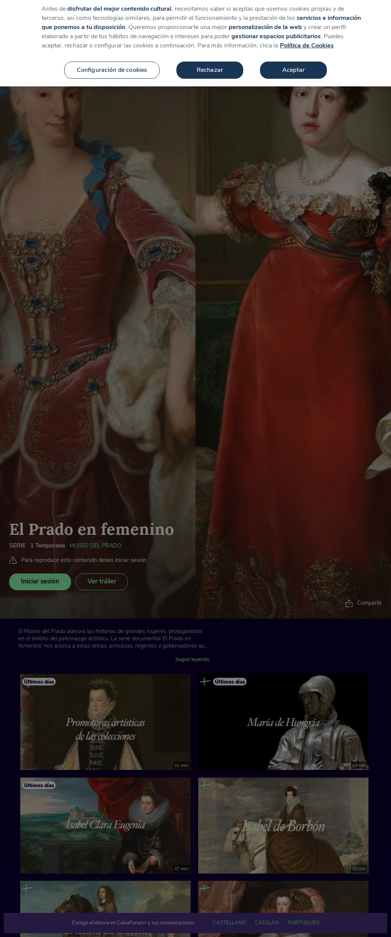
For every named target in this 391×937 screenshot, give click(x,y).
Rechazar (210, 64)
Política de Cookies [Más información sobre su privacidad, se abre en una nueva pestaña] (307, 40)
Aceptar (293, 64)
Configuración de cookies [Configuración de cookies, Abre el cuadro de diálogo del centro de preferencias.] (112, 64)
